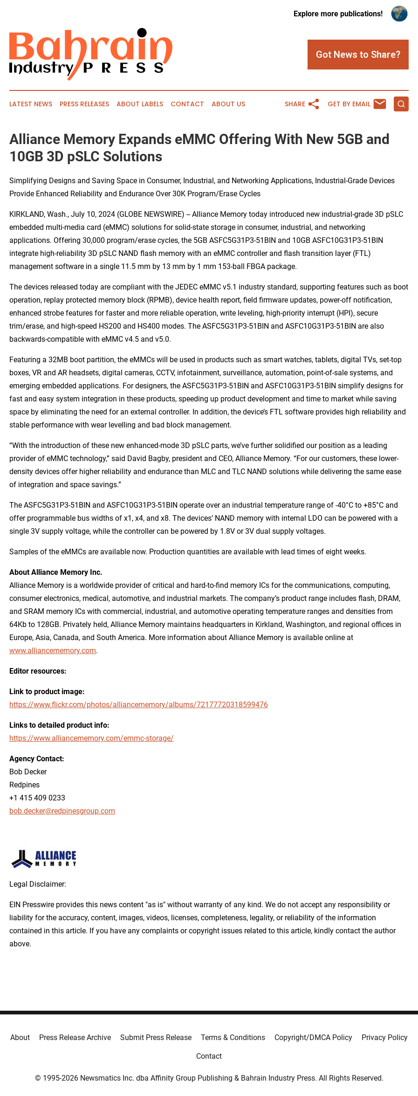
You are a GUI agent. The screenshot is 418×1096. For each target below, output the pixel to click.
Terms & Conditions (233, 1037)
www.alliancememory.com (52, 650)
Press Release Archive (75, 1037)
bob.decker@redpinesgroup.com (62, 810)
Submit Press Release (156, 1037)
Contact (187, 104)
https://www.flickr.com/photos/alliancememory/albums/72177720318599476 (138, 704)
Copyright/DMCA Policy (313, 1037)
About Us (228, 104)
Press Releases (84, 104)
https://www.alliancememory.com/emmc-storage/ (91, 738)
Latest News (30, 104)
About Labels (139, 104)
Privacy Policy (385, 1037)
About (20, 1037)
